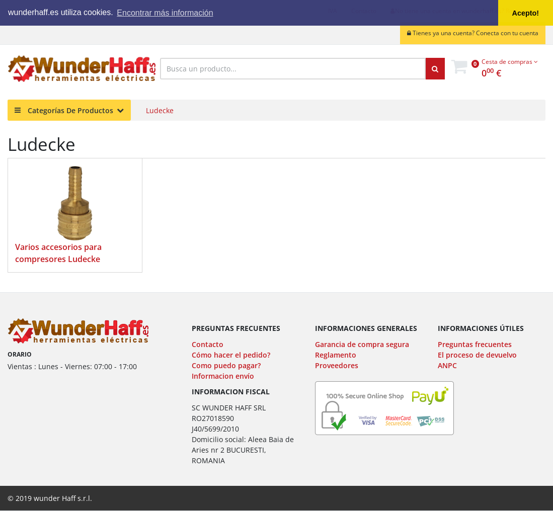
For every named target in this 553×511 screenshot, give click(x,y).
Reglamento (335, 355)
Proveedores (336, 365)
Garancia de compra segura (362, 344)
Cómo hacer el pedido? (231, 355)
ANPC (447, 365)
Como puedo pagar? (226, 365)
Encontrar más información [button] (165, 13)
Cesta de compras (510, 61)
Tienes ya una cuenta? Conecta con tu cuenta (472, 33)
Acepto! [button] (525, 13)
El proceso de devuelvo (477, 355)
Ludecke (160, 110)
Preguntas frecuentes (475, 344)
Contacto (207, 344)
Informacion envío (223, 376)
